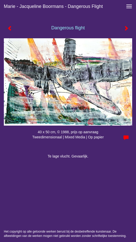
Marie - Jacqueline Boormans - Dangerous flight (53, 6)
